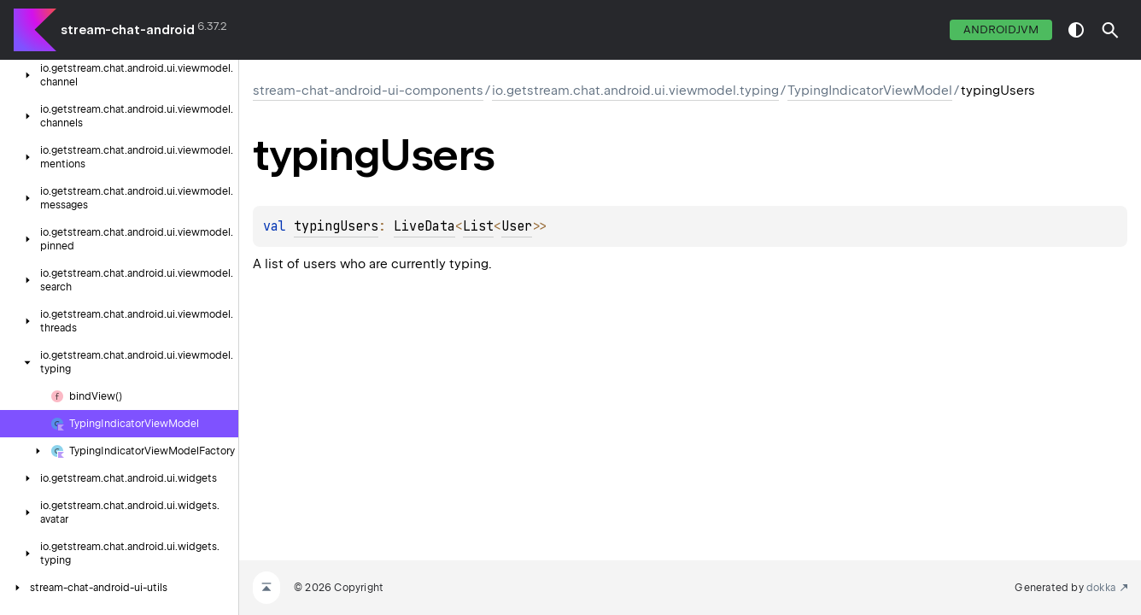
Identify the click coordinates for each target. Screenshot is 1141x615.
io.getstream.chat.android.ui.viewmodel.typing (635, 90)
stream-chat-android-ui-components (368, 90)
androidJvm (1001, 29)
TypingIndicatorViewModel (869, 90)
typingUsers (336, 226)
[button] (1110, 30)
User (516, 226)
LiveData (424, 226)
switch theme (1076, 30)
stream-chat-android (128, 30)
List (478, 226)
